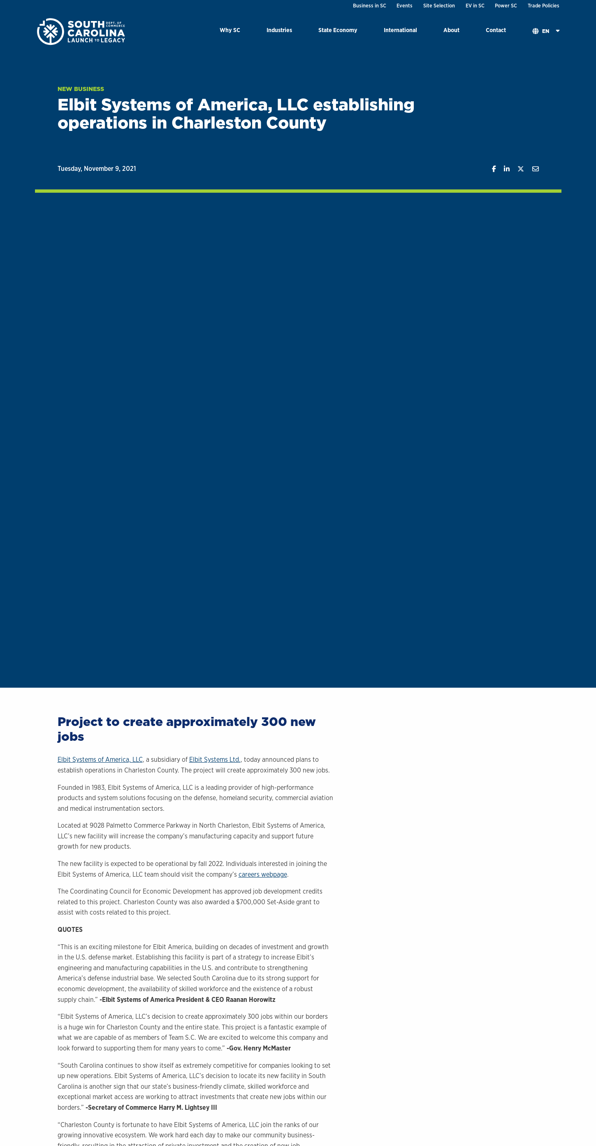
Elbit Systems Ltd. (215, 759)
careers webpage (263, 874)
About (451, 29)
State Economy (337, 29)
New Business (81, 89)
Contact (496, 29)
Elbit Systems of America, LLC (100, 759)
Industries (279, 29)
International (400, 29)
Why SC (230, 29)
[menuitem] (229, 31)
